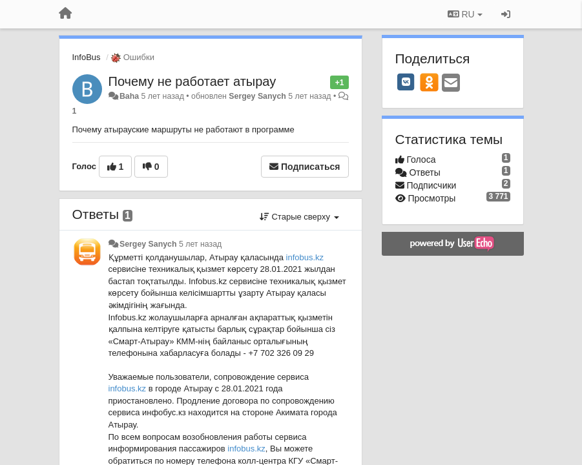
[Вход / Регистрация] (505, 14)
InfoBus (86, 57)
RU (465, 14)
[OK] (429, 82)
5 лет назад (200, 244)
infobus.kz (305, 257)
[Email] (451, 83)
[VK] (406, 82)
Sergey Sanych (257, 96)
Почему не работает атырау (192, 81)
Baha (129, 96)
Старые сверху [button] (299, 217)
